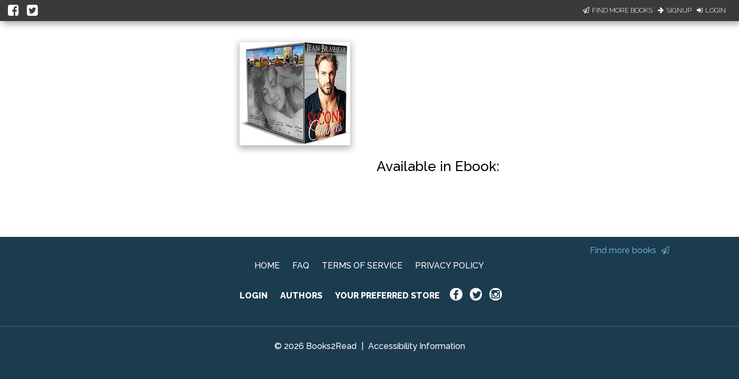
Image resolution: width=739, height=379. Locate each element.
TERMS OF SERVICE (362, 266)
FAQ (300, 266)
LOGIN (254, 296)
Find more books (629, 250)
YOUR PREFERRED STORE (387, 296)
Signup (675, 10)
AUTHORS (301, 296)
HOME (267, 266)
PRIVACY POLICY (449, 266)
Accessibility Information (416, 346)
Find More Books (618, 10)
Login (711, 10)
